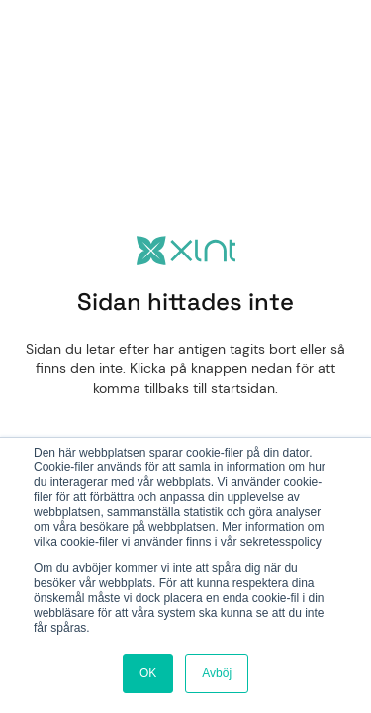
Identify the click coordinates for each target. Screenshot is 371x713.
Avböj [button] (217, 673)
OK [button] (147, 673)
